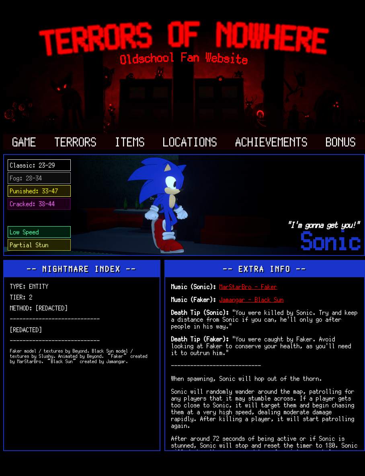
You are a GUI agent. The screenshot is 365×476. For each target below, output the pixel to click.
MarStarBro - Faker (248, 286)
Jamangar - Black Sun (251, 299)
